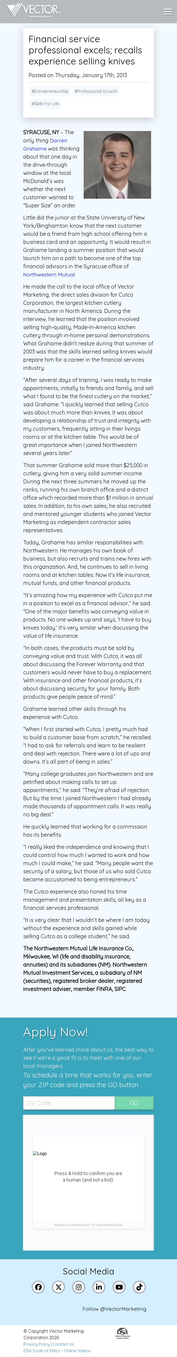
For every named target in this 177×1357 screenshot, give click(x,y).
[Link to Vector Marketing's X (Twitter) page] (58, 1287)
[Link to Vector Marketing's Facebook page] (38, 1287)
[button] (169, 10)
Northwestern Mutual (50, 274)
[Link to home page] (32, 11)
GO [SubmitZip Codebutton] (134, 1103)
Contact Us (65, 1344)
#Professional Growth (95, 91)
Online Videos (79, 1351)
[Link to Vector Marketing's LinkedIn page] (99, 1287)
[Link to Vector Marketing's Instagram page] (78, 1287)
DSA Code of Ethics (42, 1351)
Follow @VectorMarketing (115, 1309)
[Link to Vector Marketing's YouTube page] (119, 1287)
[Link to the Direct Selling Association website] (122, 1337)
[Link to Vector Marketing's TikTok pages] (139, 1287)
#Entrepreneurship (50, 91)
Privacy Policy (37, 1344)
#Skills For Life (45, 103)
